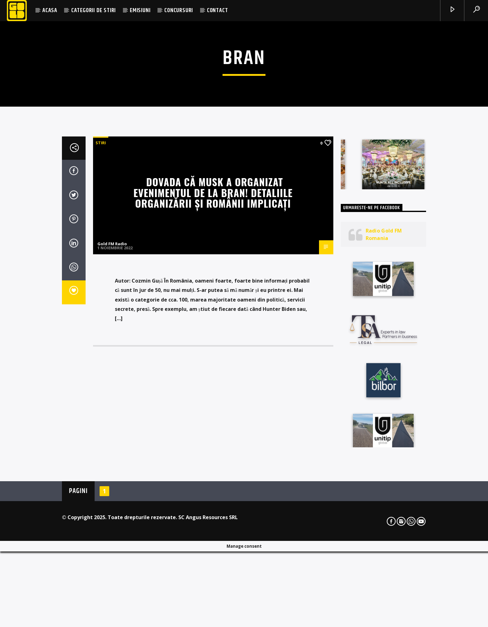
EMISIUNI (140, 10)
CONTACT (217, 10)
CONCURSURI (178, 10)
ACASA (49, 10)
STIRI (101, 292)
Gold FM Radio (112, 393)
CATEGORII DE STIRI (93, 10)
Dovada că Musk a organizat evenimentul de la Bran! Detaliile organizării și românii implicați (213, 342)
